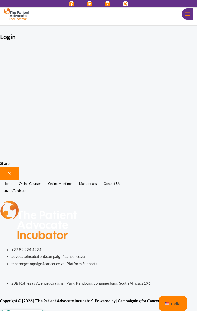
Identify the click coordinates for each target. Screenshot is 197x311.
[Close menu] (9, 173)
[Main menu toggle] (187, 14)
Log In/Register (14, 191)
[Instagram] (107, 3)
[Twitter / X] (125, 3)
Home (7, 184)
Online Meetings (60, 184)
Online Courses (30, 184)
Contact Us (112, 184)
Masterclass (88, 184)
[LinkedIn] (89, 3)
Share (5, 163)
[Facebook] (71, 3)
